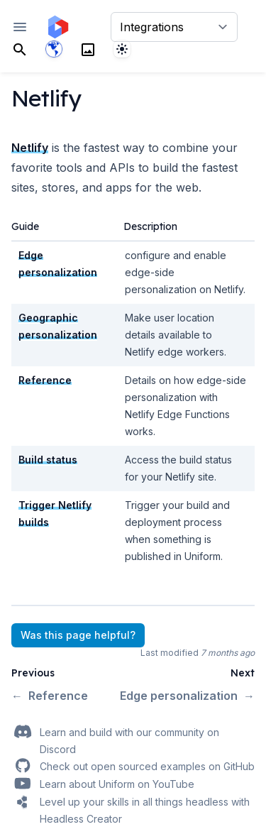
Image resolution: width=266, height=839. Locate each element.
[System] (122, 48)
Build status (47, 460)
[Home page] (58, 27)
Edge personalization (187, 696)
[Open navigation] (19, 26)
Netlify (29, 148)
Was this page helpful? (78, 635)
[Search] (19, 49)
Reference (45, 380)
